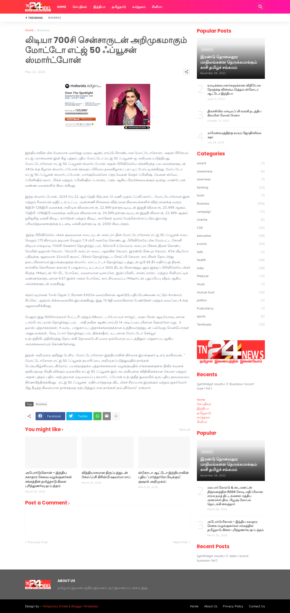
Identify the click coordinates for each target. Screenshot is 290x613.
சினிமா (157, 7)
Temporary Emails (55, 606)
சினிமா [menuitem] (202, 422)
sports (231, 316)
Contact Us (257, 606)
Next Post (180, 542)
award (231, 163)
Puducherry (231, 308)
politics (231, 300)
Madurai (231, 276)
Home (61, 7)
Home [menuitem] (201, 399)
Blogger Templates (84, 606)
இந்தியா (99, 7)
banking (231, 187)
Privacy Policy (233, 606)
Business (54, 17)
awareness (231, 171)
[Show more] (116, 416)
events (231, 243)
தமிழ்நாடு (119, 7)
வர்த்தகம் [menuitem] (203, 417)
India (231, 268)
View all (184, 429)
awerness (231, 179)
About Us (210, 606)
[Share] (186, 71)
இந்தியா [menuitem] (203, 408)
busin (231, 195)
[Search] (260, 6)
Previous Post (38, 542)
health (231, 260)
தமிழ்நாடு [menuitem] (204, 413)
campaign (231, 211)
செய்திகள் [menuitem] (204, 404)
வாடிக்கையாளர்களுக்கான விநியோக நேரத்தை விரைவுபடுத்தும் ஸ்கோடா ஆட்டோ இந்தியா (234, 89)
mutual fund (231, 292)
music (231, 284)
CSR (231, 227)
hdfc (231, 252)
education (231, 235)
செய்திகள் (79, 7)
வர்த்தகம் (138, 7)
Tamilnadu (231, 324)
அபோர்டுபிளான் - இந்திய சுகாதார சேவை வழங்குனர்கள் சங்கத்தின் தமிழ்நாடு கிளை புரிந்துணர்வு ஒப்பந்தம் (48, 479)
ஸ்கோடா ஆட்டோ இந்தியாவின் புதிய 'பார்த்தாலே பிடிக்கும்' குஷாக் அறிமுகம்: (163, 477)
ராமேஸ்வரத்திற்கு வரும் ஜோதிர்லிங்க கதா (234, 135)
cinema (231, 219)
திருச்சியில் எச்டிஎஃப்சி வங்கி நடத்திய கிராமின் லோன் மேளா (234, 113)
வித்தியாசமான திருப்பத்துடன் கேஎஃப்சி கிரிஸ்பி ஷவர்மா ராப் (106, 475)
